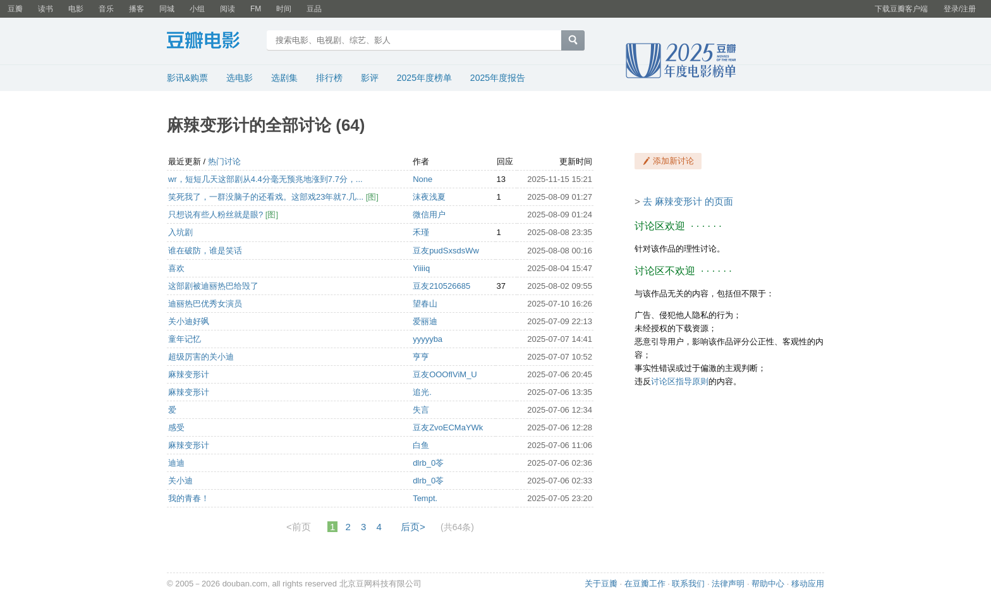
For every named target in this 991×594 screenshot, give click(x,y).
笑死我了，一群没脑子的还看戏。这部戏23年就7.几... (267, 197)
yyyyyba (427, 339)
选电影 (239, 78)
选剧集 (284, 78)
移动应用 (807, 583)
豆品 (314, 8)
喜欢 (176, 268)
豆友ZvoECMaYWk (448, 427)
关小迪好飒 (188, 321)
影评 (370, 78)
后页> (413, 526)
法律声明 (728, 583)
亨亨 (421, 356)
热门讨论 (224, 161)
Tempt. (425, 498)
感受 (176, 427)
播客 (136, 8)
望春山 (425, 303)
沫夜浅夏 (429, 197)
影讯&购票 (187, 78)
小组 (197, 8)
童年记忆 (184, 339)
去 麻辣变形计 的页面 (688, 201)
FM (255, 8)
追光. (422, 392)
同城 (166, 8)
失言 (421, 410)
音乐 (106, 8)
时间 (283, 8)
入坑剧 (180, 232)
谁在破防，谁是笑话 (205, 250)
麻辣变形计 (188, 374)
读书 (45, 8)
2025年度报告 (497, 78)
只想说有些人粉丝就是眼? (216, 214)
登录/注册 (960, 8)
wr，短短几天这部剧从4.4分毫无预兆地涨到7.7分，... (265, 179)
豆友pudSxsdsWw (446, 250)
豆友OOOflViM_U (445, 374)
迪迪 (176, 463)
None (422, 179)
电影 (75, 8)
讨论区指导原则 (679, 381)
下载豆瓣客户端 (901, 8)
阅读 (227, 8)
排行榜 (329, 78)
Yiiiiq (421, 268)
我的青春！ (188, 498)
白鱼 (421, 445)
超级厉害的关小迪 (201, 356)
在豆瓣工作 (645, 583)
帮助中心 (767, 583)
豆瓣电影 (212, 41)
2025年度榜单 (424, 78)
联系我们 (688, 583)
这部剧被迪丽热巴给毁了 (213, 286)
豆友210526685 (441, 286)
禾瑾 (421, 232)
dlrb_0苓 (428, 463)
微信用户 (429, 214)
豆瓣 (15, 8)
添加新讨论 (673, 161)
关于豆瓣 (601, 583)
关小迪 (180, 480)
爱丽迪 (425, 321)
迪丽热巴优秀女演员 (205, 303)
